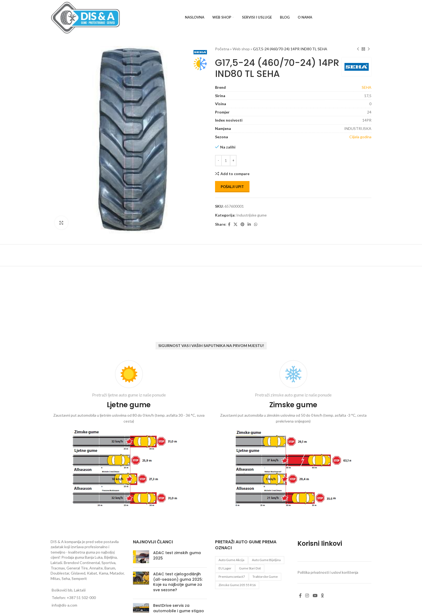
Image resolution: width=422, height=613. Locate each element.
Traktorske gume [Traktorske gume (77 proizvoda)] (265, 577)
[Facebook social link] (229, 224)
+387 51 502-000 (81, 597)
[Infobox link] (129, 434)
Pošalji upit (232, 187)
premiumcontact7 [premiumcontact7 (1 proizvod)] (232, 577)
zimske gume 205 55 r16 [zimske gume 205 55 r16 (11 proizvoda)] (237, 585)
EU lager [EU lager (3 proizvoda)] (225, 568)
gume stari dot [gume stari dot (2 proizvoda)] (250, 568)
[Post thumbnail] (141, 556)
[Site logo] (85, 17)
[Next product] (368, 49)
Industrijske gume (251, 215)
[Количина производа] (226, 160)
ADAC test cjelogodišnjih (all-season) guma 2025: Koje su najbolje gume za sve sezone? (178, 582)
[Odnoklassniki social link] (322, 595)
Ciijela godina (360, 136)
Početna (222, 49)
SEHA (366, 87)
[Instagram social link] (307, 595)
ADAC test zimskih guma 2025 (177, 555)
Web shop (241, 49)
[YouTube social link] (315, 595)
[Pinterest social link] (242, 224)
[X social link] (235, 224)
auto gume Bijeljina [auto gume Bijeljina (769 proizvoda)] (266, 560)
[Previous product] (358, 49)
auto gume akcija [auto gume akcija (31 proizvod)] (231, 560)
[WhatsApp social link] (255, 224)
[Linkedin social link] (249, 224)
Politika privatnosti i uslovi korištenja (327, 572)
